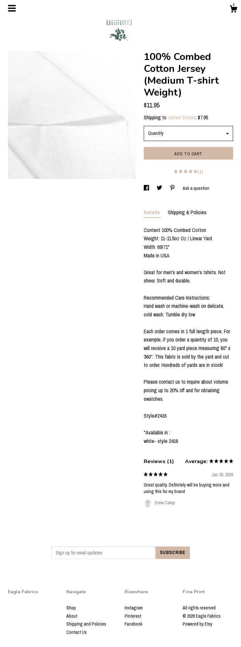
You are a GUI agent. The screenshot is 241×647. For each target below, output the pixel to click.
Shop (71, 608)
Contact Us (76, 632)
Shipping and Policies (86, 624)
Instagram (134, 608)
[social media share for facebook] (147, 188)
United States (182, 117)
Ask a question (196, 188)
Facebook (133, 624)
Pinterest (133, 616)
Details (152, 212)
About (71, 616)
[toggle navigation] (12, 8)
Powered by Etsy (197, 624)
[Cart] (233, 10)
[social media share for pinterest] (173, 188)
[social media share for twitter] (160, 188)
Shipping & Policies (187, 212)
